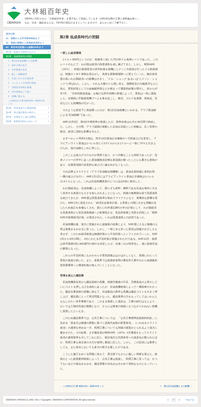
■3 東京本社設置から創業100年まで (24, 47)
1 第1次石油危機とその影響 (22, 61)
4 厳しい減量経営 (17, 74)
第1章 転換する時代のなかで (21, 52)
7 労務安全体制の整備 (20, 87)
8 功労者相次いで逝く (20, 92)
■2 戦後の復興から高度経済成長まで (25, 43)
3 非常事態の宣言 (17, 69)
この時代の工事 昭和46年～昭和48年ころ (82, 386)
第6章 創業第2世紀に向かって (21, 121)
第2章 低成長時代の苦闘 (19, 56)
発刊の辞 (10, 34)
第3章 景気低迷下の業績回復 (21, 108)
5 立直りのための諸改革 (21, 78)
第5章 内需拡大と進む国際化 (21, 117)
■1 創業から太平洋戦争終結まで (23, 38)
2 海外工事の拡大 (17, 65)
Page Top (190, 400)
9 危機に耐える (16, 96)
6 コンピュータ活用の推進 (22, 83)
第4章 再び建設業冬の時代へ (21, 112)
